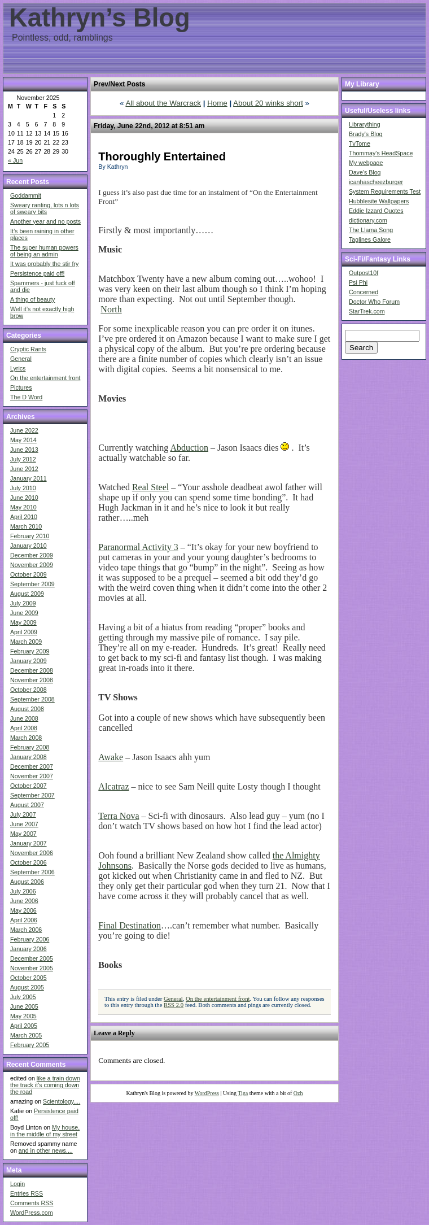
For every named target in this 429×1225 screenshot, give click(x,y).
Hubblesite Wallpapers (379, 201)
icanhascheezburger (376, 181)
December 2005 (31, 958)
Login (17, 1183)
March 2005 (26, 1035)
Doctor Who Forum (374, 301)
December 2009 (31, 555)
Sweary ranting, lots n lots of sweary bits (44, 208)
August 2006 (27, 881)
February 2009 (29, 651)
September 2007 (32, 795)
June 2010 (24, 497)
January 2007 (28, 843)
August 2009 (27, 593)
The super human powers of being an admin (44, 251)
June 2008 (24, 718)
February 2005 (29, 1044)
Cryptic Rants (28, 349)
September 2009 (32, 584)
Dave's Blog (365, 172)
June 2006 (24, 900)
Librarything (364, 124)
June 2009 (24, 612)
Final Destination (129, 925)
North (110, 309)
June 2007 (24, 824)
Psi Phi (358, 282)
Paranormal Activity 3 (138, 547)
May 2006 (23, 910)
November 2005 (31, 968)
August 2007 (27, 804)
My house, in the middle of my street (45, 1130)
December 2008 (31, 670)
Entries (26, 1193)
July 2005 (23, 996)
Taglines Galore (370, 239)
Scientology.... (61, 1101)
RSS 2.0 (173, 1005)
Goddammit (25, 195)
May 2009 (23, 622)
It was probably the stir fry (44, 263)
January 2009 (28, 660)
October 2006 (28, 862)
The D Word (26, 397)
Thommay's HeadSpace (381, 153)
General (21, 358)
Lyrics (17, 368)
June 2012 (24, 468)
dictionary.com (368, 220)
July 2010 (23, 488)
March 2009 (26, 641)
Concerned (363, 292)
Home (217, 103)
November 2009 (31, 564)
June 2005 (24, 1006)
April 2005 (23, 1025)
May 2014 (23, 440)
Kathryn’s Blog (99, 17)
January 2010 (28, 545)
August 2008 (27, 708)
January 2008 (28, 756)
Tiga (243, 1093)
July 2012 (23, 459)
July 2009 (23, 603)
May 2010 (23, 507)
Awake (110, 757)
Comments (31, 1203)
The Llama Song (371, 229)
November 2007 (31, 776)
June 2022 (24, 430)
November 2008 (31, 680)
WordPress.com (31, 1212)
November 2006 (31, 852)
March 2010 (26, 526)
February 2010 (29, 536)
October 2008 (28, 689)
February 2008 (29, 747)
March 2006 (26, 929)
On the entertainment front (45, 377)
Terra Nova (118, 816)
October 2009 (28, 574)
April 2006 (23, 920)
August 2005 (27, 987)
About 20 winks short (268, 103)
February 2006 (29, 939)
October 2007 (28, 785)
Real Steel (150, 487)
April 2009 (23, 632)
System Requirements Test (385, 191)
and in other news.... (46, 1150)
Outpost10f (363, 272)
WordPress (207, 1093)
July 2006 (23, 891)
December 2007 (31, 766)
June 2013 (24, 449)
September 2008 (32, 699)
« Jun (15, 160)
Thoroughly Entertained (162, 156)
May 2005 (23, 1016)
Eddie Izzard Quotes (376, 210)
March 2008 (26, 737)
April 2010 (23, 516)
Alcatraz (113, 786)
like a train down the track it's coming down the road (45, 1085)
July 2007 (23, 814)
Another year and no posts (45, 221)
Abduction (189, 447)
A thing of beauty (32, 299)
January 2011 (28, 478)
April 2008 (23, 728)
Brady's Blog (366, 133)
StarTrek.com (367, 311)
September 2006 (32, 872)
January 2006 (28, 948)
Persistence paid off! (37, 273)
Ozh (298, 1093)
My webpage (366, 162)
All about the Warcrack (163, 103)
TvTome (359, 143)
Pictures (21, 387)
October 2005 (28, 977)
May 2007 (23, 833)
